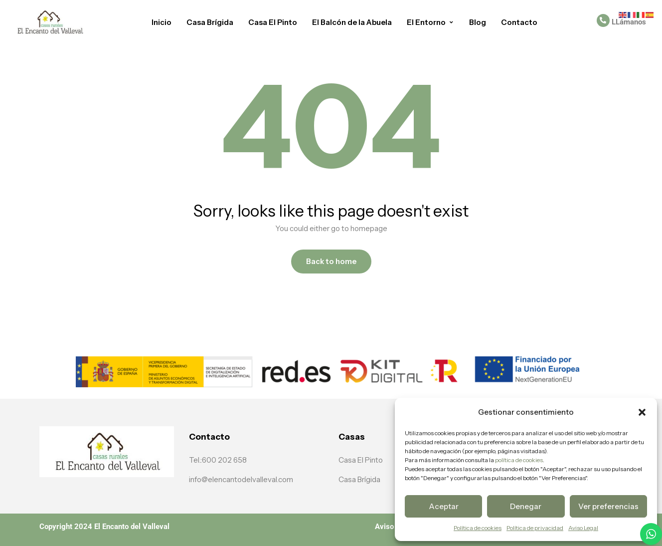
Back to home (331, 261)
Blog (477, 22)
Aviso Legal (583, 528)
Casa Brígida (209, 22)
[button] (642, 412)
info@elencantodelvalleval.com (241, 479)
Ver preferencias (608, 506)
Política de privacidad (534, 528)
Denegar (525, 506)
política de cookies (518, 460)
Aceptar (444, 506)
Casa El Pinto (272, 22)
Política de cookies (477, 528)
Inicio (161, 22)
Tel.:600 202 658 (218, 460)
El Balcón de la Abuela (352, 22)
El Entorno (430, 22)
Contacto (519, 22)
